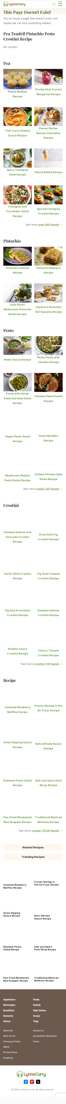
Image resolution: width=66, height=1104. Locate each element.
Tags (35, 1021)
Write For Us (9, 1036)
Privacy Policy (10, 1052)
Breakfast (8, 1010)
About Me (8, 1030)
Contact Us (38, 1030)
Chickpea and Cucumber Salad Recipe (17, 211)
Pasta (36, 999)
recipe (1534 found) (45, 830)
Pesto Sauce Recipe (17, 359)
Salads (37, 1005)
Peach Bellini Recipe (48, 172)
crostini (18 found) (46, 663)
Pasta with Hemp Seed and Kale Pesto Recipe (17, 398)
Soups (36, 1016)
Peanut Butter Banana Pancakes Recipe (48, 133)
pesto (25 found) (47, 488)
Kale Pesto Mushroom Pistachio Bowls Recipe (17, 309)
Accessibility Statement (45, 1036)
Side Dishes (39, 1010)
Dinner (7, 1021)
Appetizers (9, 999)
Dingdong (8, 1058)
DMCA (6, 1047)
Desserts (8, 1016)
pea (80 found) (49, 224)
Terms (36, 1041)
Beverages (9, 1005)
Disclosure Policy (12, 1041)
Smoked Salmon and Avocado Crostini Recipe (17, 537)
